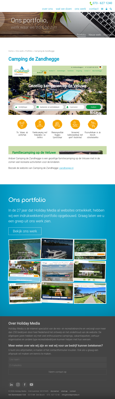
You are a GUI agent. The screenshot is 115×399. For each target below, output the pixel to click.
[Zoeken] (111, 9)
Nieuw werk (95, 34)
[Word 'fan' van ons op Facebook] (25, 385)
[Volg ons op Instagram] (18, 385)
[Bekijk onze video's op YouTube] (31, 385)
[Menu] (102, 9)
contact (73, 391)
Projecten (109, 34)
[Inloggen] (106, 9)
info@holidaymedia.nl (70, 395)
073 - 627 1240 (102, 3)
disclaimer (55, 391)
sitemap (64, 391)
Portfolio (81, 34)
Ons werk (80, 9)
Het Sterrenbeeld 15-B (17, 395)
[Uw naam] (57, 359)
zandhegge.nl (66, 168)
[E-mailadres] (57, 365)
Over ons (47, 9)
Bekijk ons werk (25, 231)
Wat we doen (64, 9)
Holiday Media (29, 6)
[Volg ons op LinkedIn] (11, 385)
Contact (94, 9)
